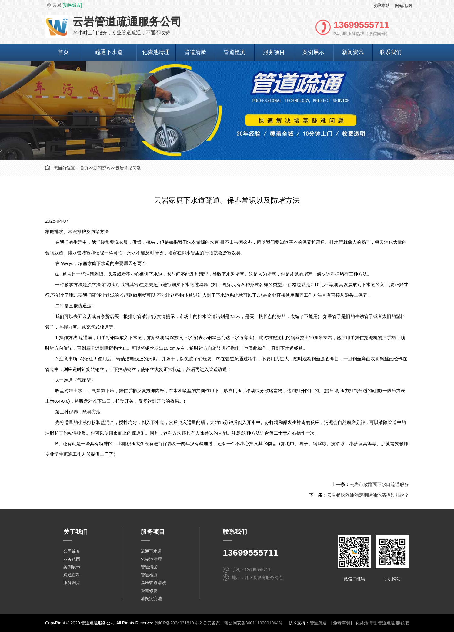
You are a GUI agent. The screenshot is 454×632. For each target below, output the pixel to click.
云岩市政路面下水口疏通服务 (379, 484)
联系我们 (391, 52)
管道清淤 (195, 52)
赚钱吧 (402, 622)
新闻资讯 (353, 52)
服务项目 (274, 52)
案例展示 (313, 52)
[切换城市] (72, 5)
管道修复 (149, 590)
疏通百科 (71, 574)
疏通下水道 (108, 52)
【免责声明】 (341, 622)
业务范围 (71, 559)
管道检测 (234, 52)
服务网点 (71, 582)
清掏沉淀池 (151, 598)
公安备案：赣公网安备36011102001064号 (243, 622)
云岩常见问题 (128, 167)
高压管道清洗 (153, 582)
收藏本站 (381, 5)
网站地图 (403, 5)
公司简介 (71, 551)
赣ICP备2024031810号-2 (178, 622)
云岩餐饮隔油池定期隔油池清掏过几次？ (368, 495)
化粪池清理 (155, 52)
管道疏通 (318, 622)
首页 (63, 52)
